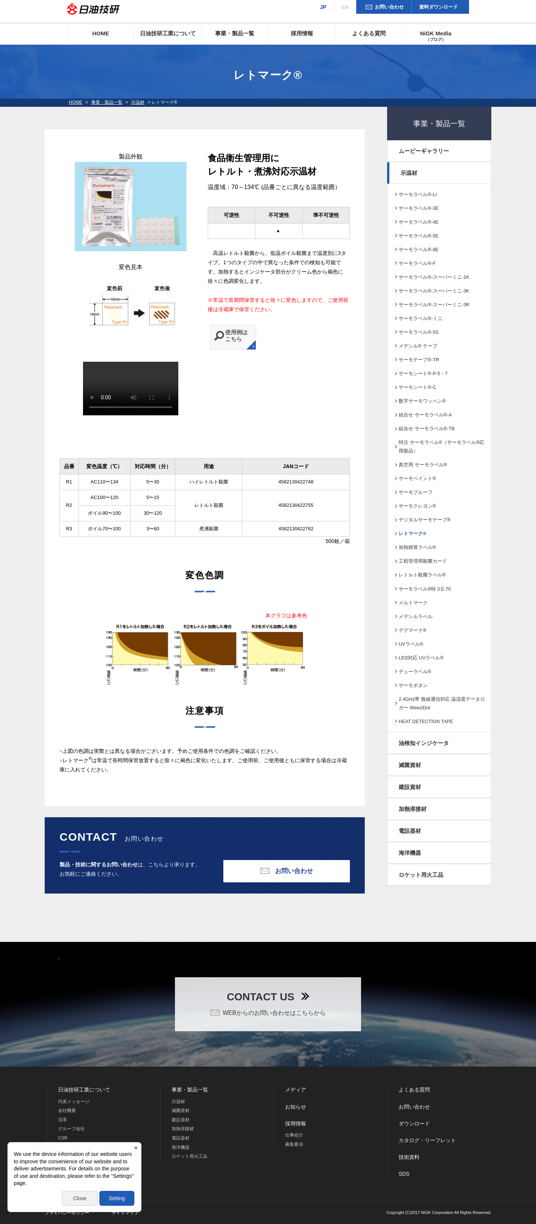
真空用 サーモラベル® (423, 464)
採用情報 (302, 33)
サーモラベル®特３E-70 (425, 589)
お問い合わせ (389, 7)
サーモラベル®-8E (418, 249)
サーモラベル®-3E (418, 208)
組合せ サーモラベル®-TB (427, 428)
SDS (404, 1174)
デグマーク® (412, 630)
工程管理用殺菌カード (423, 561)
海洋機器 (410, 853)
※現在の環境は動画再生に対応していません (130, 388)
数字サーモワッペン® (422, 401)
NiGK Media (435, 36)
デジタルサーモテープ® (424, 519)
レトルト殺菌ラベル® (422, 575)
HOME (100, 33)
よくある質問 (369, 33)
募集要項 (294, 1144)
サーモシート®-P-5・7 (423, 373)
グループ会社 (71, 1128)
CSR (62, 1138)
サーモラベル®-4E (418, 222)
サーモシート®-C (417, 387)
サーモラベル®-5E (418, 236)
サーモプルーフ (416, 492)
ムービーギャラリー (424, 151)
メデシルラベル (416, 616)
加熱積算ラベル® (417, 547)
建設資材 (410, 787)
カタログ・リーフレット (427, 1140)
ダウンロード (414, 1123)
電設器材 (410, 831)
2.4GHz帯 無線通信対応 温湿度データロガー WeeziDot (442, 703)
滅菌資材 (410, 765)
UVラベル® (411, 644)
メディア (295, 1090)
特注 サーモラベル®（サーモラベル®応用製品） (441, 447)
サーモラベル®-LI (418, 194)
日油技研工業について (168, 33)
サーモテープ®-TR (419, 359)
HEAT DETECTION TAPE (426, 721)
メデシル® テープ (418, 346)
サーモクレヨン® (417, 506)
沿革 (62, 1119)
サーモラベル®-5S (418, 332)
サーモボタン (413, 685)
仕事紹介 (294, 1135)
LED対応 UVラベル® (421, 658)
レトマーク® (412, 533)
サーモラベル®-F (417, 263)
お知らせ (295, 1107)
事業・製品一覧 (234, 33)
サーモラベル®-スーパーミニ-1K (434, 277)
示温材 (137, 102)
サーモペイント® (417, 478)
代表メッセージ (73, 1101)
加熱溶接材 (413, 809)
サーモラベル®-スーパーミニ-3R (434, 304)
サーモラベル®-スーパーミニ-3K (434, 291)
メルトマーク (413, 602)
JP (323, 7)
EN (345, 7)
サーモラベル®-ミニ (421, 318)
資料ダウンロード (438, 7)
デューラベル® (415, 671)
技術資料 (409, 1157)
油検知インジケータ (424, 743)
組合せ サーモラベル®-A (425, 415)
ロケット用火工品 (421, 875)
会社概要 (67, 1110)
